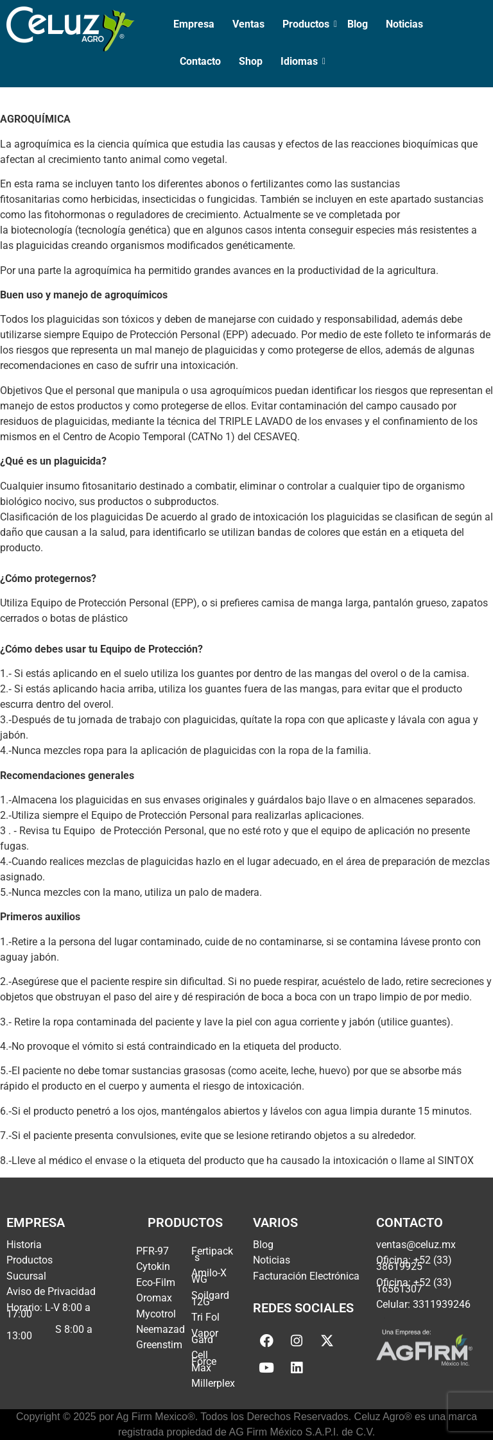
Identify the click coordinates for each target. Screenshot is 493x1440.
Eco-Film (155, 1282)
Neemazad (160, 1329)
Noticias (404, 24)
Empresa (193, 24)
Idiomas (300, 61)
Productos (307, 24)
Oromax (154, 1298)
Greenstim (159, 1345)
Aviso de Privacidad (51, 1291)
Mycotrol (156, 1314)
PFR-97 (152, 1251)
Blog (357, 24)
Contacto (200, 61)
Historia (24, 1245)
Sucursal (26, 1276)
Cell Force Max (203, 1361)
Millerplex (213, 1383)
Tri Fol (205, 1317)
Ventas (248, 24)
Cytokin (153, 1266)
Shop (251, 61)
